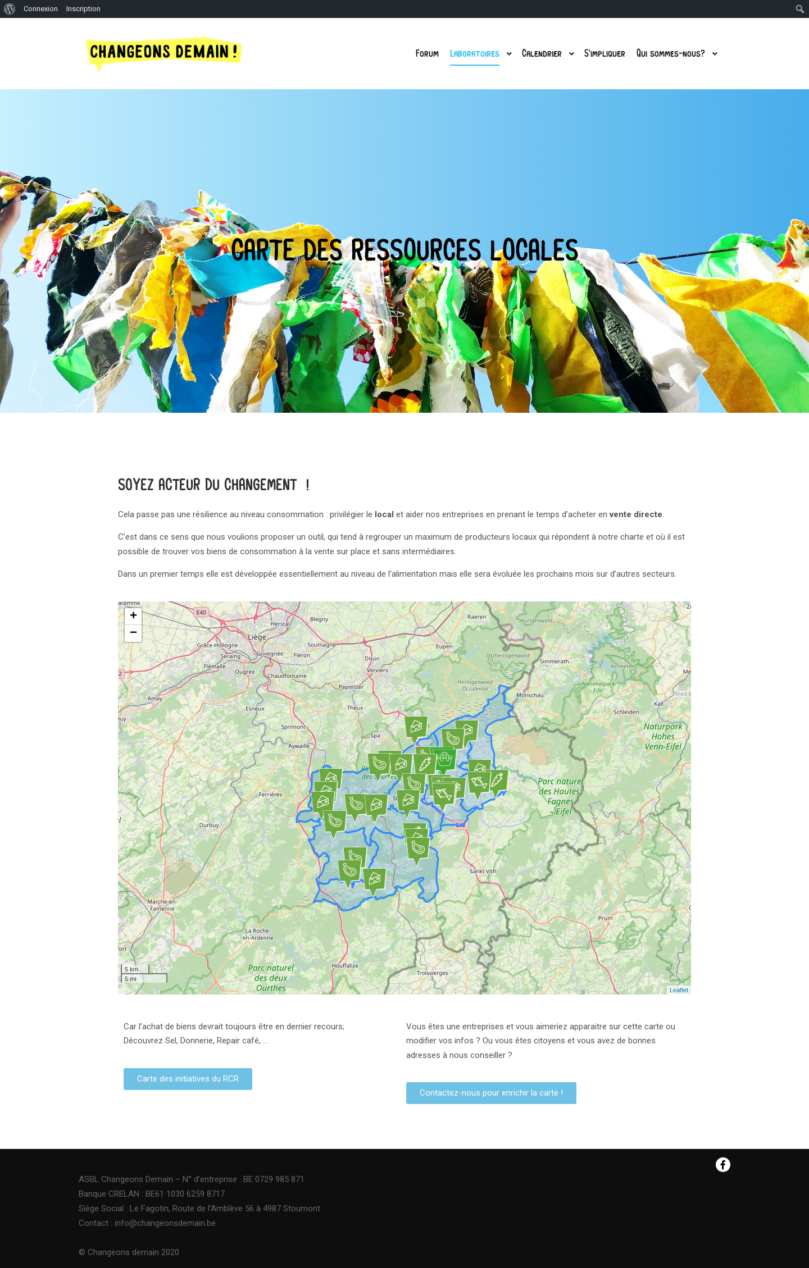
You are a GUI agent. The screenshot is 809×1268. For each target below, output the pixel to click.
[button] (188, 1079)
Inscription (83, 8)
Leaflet (679, 990)
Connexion (41, 8)
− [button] (133, 633)
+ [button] (133, 616)
